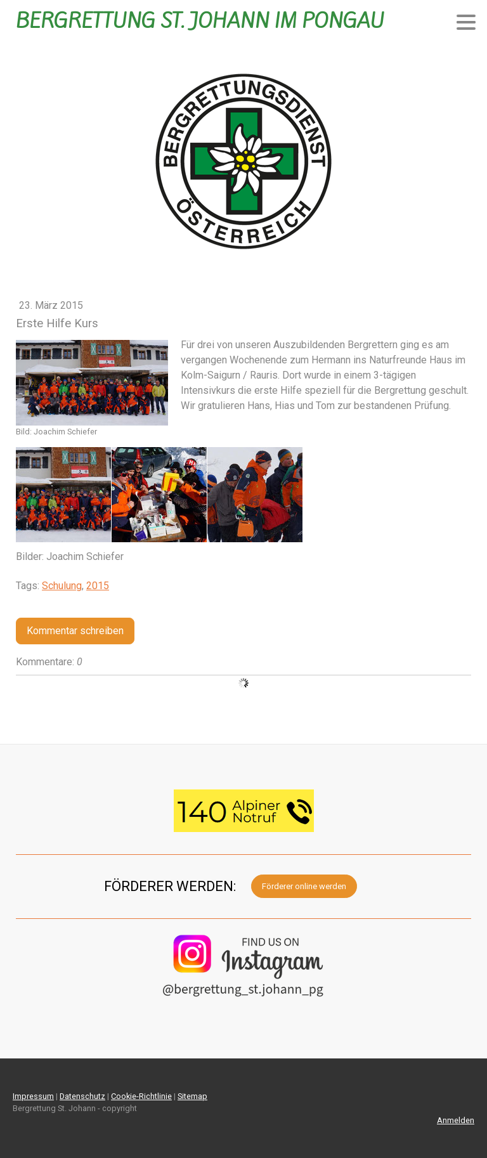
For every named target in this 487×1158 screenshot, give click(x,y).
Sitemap (192, 1096)
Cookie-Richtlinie (141, 1096)
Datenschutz (82, 1096)
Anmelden (455, 1120)
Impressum (33, 1096)
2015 (97, 586)
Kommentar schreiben (75, 631)
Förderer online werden (304, 886)
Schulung (62, 586)
